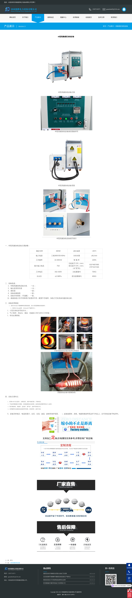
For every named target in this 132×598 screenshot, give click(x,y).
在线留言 (89, 17)
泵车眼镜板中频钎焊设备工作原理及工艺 (54, 583)
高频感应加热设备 (122, 26)
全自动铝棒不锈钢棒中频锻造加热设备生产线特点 (57, 576)
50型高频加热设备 (15, 563)
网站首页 (12, 17)
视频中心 (63, 17)
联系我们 (114, 17)
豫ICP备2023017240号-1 (68, 594)
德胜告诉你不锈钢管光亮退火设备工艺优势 (55, 573)
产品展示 (38, 17)
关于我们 (25, 17)
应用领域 (76, 17)
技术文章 (101, 17)
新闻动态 (51, 17)
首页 (104, 26)
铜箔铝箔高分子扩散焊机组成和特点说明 (54, 580)
